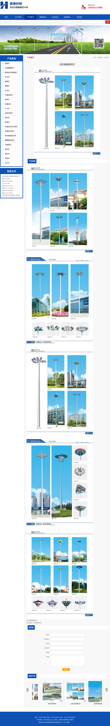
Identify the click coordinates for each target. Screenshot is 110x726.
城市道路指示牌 (10, 136)
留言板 (79, 17)
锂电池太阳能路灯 (11, 72)
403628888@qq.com (48, 719)
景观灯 (7, 81)
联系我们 (67, 17)
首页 (6, 17)
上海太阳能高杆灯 (89, 704)
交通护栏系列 (9, 131)
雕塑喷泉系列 (9, 140)
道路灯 (7, 63)
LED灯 (7, 108)
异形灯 (7, 158)
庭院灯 (7, 86)
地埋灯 (7, 122)
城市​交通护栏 (66, 704)
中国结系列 (9, 95)
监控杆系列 (9, 113)
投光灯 (7, 118)
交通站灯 (8, 104)
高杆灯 (7, 149)
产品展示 (30, 17)
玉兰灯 (7, 163)
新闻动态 (42, 17)
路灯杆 (7, 154)
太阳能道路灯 (9, 68)
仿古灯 (7, 90)
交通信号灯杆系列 (11, 127)
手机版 (68, 722)
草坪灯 (7, 99)
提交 (66, 669)
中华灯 (7, 77)
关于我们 (18, 17)
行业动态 (55, 17)
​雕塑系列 (43, 704)
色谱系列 (8, 145)
